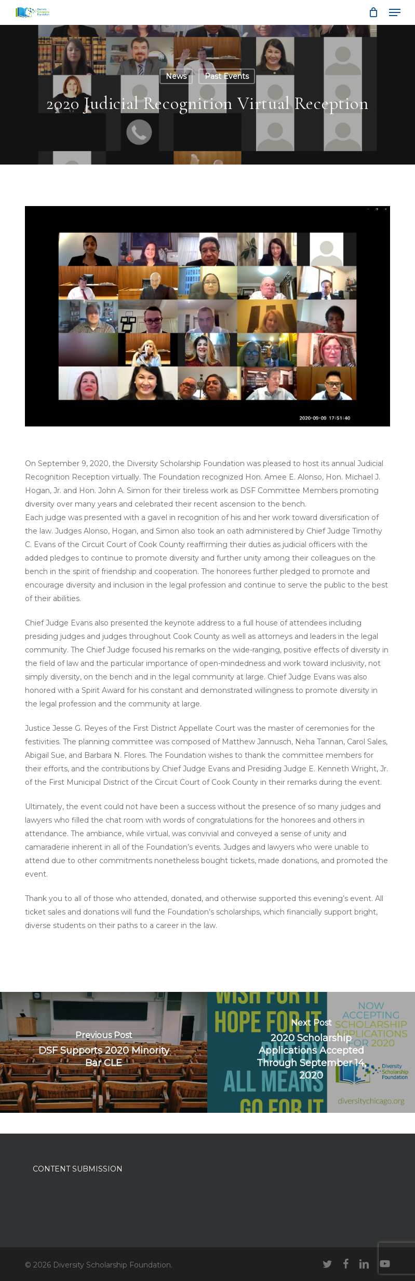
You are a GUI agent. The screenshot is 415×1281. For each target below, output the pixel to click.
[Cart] (374, 12)
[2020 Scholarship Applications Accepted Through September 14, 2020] (311, 1052)
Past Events (227, 76)
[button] (394, 12)
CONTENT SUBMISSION (78, 1169)
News (176, 76)
